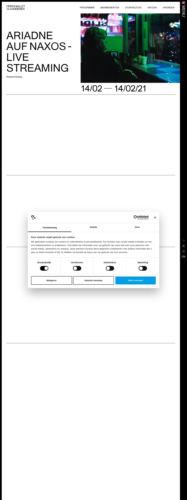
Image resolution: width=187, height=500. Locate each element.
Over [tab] (137, 227)
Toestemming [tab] (50, 227)
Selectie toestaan (93, 280)
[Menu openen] (183, 9)
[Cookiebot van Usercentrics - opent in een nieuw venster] (136, 217)
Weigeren (51, 280)
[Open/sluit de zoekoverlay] (183, 251)
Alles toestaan (135, 280)
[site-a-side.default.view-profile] (183, 246)
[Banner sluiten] (155, 217)
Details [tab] (93, 227)
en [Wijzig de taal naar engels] (183, 256)
